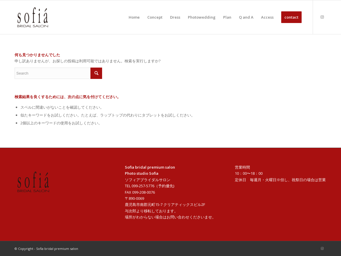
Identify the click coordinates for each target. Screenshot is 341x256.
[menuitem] (134, 17)
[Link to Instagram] (322, 17)
